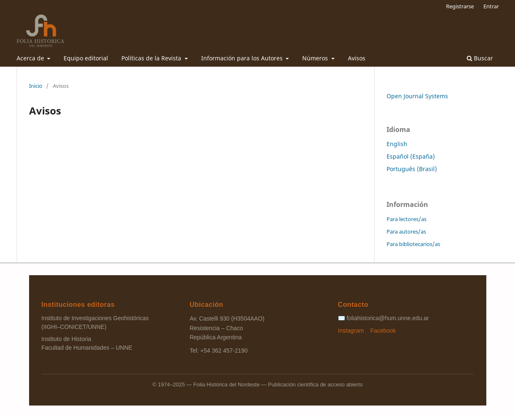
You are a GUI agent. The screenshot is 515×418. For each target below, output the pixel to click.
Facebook (383, 330)
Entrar (491, 6)
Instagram (351, 330)
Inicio (35, 86)
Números (316, 58)
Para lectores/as (406, 219)
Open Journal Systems (417, 96)
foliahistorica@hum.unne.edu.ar (388, 318)
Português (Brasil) (412, 169)
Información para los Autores (242, 58)
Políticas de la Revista (152, 58)
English (397, 144)
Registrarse (460, 6)
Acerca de (31, 58)
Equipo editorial (86, 58)
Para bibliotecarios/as (413, 244)
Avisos (356, 58)
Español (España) (411, 156)
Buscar (480, 58)
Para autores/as (406, 231)
